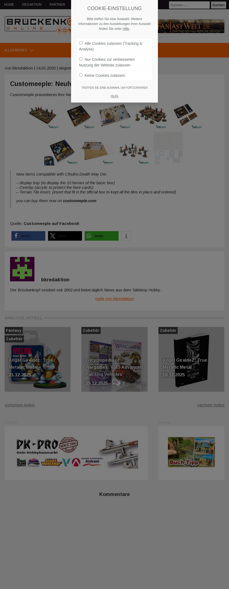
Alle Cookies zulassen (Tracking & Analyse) (110, 45)
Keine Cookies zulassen (102, 74)
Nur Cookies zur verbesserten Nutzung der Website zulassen (107, 61)
